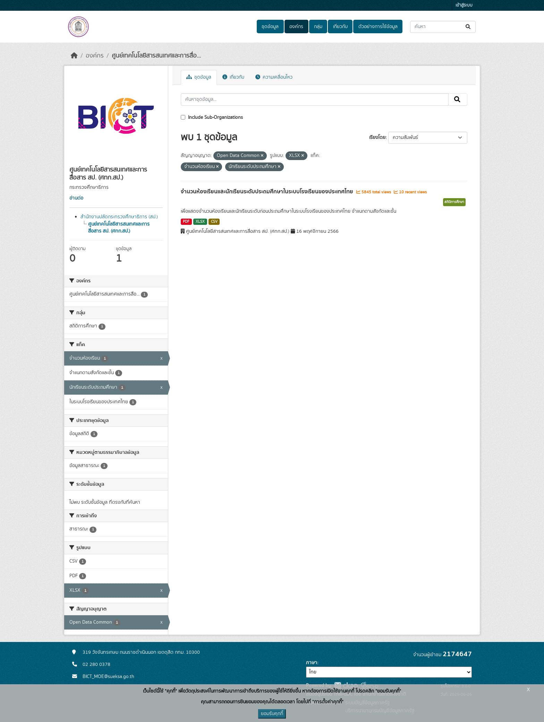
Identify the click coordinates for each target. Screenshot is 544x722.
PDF (186, 221)
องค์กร (296, 26)
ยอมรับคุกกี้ (272, 713)
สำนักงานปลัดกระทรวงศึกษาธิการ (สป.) (119, 216)
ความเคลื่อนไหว (273, 77)
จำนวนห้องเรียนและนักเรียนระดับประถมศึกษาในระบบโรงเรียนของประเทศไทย (268, 191)
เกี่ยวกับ (340, 26)
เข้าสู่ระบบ (464, 5)
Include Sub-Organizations (212, 117)
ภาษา (311, 662)
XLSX (200, 221)
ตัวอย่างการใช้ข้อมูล (378, 26)
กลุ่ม (318, 26)
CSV (214, 221)
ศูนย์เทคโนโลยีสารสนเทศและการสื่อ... (156, 55)
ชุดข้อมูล (270, 26)
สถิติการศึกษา (454, 202)
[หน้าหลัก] (74, 55)
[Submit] (468, 27)
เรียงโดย (377, 137)
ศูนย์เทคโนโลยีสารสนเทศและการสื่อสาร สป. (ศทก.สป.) (119, 228)
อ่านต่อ (76, 198)
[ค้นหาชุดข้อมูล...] (443, 27)
